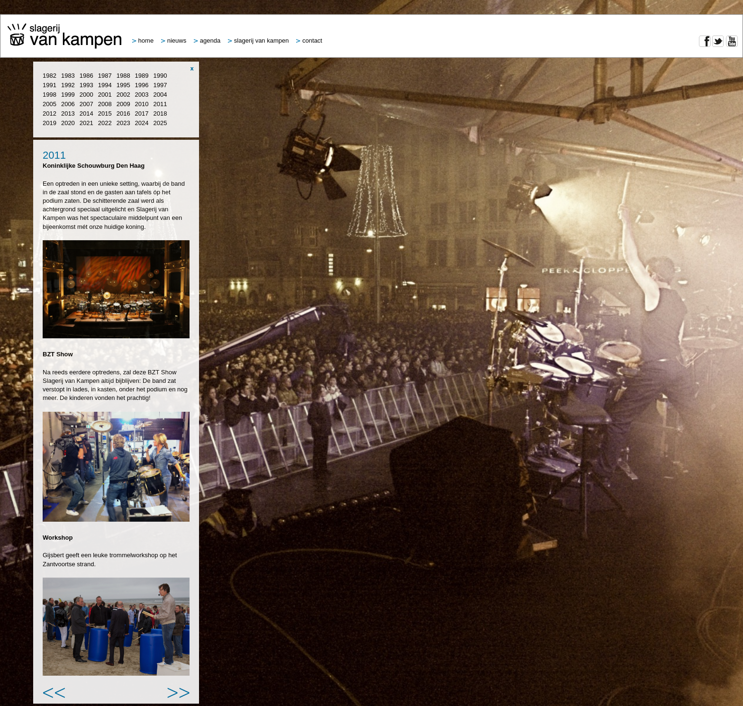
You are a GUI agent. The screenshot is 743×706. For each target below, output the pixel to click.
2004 (160, 94)
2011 (160, 104)
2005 (49, 104)
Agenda (207, 40)
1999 (68, 94)
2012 (49, 113)
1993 (86, 85)
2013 (68, 113)
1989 (142, 75)
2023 (123, 123)
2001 (105, 94)
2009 (123, 104)
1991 (49, 85)
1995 (123, 85)
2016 (123, 113)
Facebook (705, 41)
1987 (105, 75)
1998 (49, 94)
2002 (123, 94)
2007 (86, 104)
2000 (86, 94)
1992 (68, 85)
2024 (142, 123)
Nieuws (173, 40)
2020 (68, 123)
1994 (105, 85)
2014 (86, 113)
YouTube (732, 41)
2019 (49, 123)
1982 (49, 75)
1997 (160, 85)
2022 (105, 123)
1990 (160, 75)
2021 (86, 123)
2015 (105, 113)
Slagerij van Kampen (258, 40)
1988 (123, 75)
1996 (142, 85)
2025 (160, 123)
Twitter (718, 41)
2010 (142, 104)
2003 (142, 94)
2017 (142, 113)
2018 (160, 113)
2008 (105, 104)
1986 (86, 75)
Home (143, 40)
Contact (309, 40)
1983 (68, 75)
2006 (68, 104)
